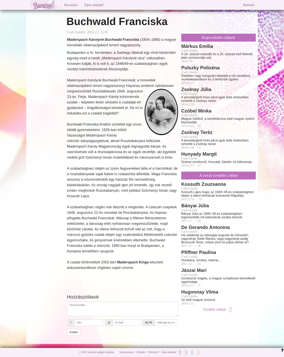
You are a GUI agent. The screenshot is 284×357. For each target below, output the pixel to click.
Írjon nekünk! (94, 5)
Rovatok (71, 5)
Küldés (74, 332)
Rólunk (141, 352)
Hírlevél (153, 352)
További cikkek (218, 309)
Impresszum (126, 352)
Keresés (248, 5)
